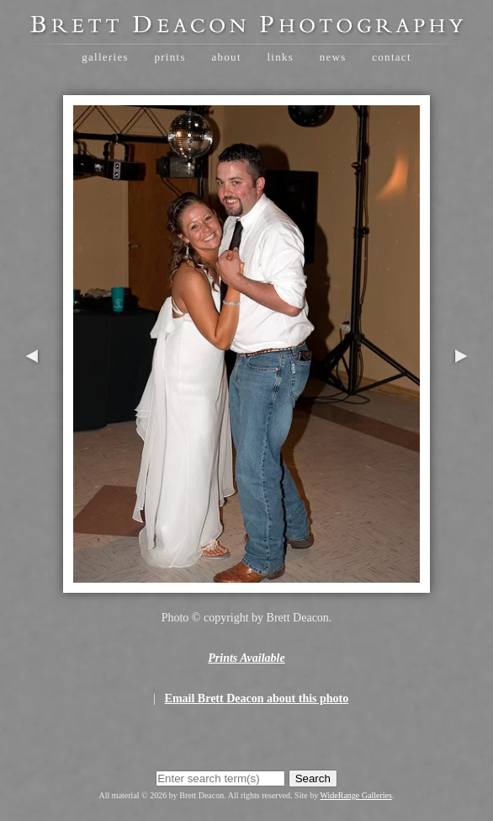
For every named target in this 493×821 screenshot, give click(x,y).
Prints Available (246, 658)
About (226, 57)
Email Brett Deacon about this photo (257, 698)
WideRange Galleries (356, 795)
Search (313, 778)
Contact (391, 57)
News (333, 57)
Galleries (105, 57)
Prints (169, 57)
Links (280, 57)
